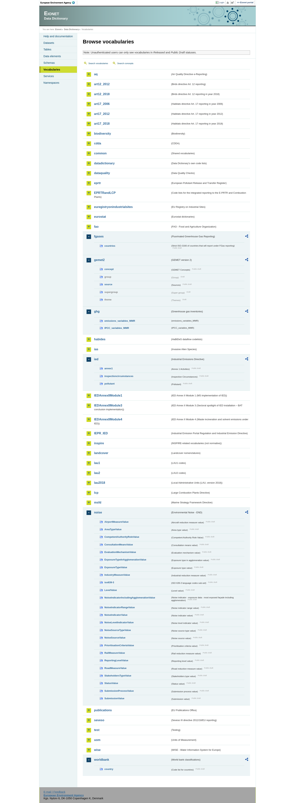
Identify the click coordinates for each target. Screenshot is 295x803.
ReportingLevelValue (116, 660)
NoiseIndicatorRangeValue (119, 607)
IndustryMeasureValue (117, 574)
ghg (97, 311)
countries (109, 245)
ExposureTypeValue (115, 567)
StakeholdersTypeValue (117, 675)
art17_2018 (102, 123)
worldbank (101, 759)
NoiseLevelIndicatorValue (119, 622)
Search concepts (125, 63)
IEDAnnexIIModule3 (108, 405)
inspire (99, 443)
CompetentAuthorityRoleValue (121, 536)
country (108, 769)
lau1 (97, 463)
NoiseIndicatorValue (115, 614)
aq (96, 74)
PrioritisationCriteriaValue (119, 645)
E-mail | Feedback (54, 791)
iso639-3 (109, 582)
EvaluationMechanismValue (120, 552)
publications (103, 710)
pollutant (109, 383)
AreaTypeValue (113, 529)
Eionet (58, 29)
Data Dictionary (71, 29)
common (100, 153)
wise (97, 749)
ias (96, 349)
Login (221, 2)
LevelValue (110, 590)
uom (97, 740)
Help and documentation (58, 36)
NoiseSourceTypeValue (117, 630)
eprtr (97, 183)
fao (96, 226)
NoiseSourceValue (114, 637)
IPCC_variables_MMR (116, 328)
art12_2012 (102, 84)
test (96, 730)
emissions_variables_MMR (119, 320)
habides (99, 339)
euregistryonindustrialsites (113, 207)
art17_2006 (102, 103)
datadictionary (104, 163)
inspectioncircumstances (118, 376)
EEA (58, 3)
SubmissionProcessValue (119, 690)
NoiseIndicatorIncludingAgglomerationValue (129, 597)
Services (48, 76)
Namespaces (51, 82)
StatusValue (111, 683)
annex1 (108, 368)
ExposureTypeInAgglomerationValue (125, 559)
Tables (47, 49)
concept (109, 269)
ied (96, 359)
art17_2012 (102, 113)
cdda (97, 143)
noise (98, 512)
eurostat (100, 216)
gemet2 (99, 260)
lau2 (97, 473)
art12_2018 (102, 94)
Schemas (49, 62)
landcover (101, 453)
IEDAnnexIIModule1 (108, 395)
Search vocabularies (98, 63)
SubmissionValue (114, 698)
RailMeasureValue (114, 652)
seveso (99, 720)
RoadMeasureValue (115, 668)
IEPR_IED (101, 433)
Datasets (48, 42)
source (108, 284)
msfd (97, 502)
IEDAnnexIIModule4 (108, 419)
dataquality (102, 173)
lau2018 (99, 482)
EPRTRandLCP (105, 192)
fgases (99, 236)
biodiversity (102, 133)
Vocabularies (51, 69)
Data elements (52, 56)
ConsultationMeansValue (118, 544)
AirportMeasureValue (116, 521)
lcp (96, 492)
